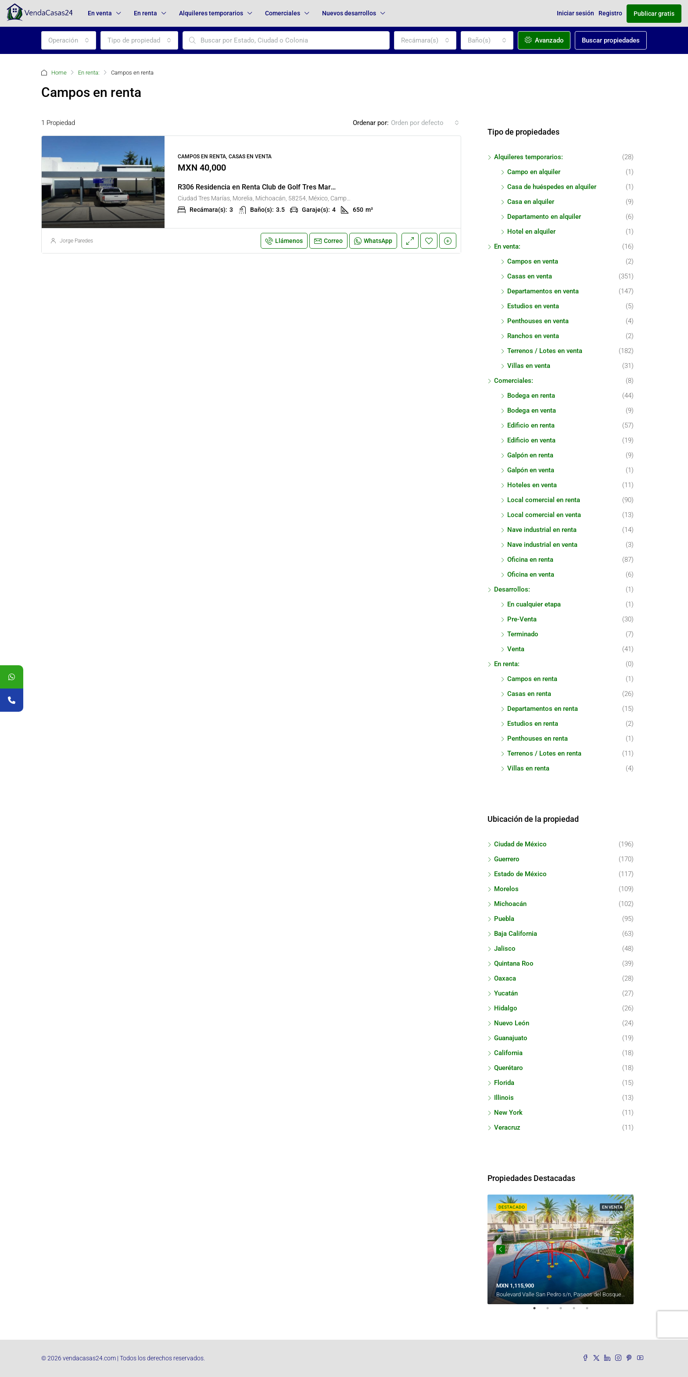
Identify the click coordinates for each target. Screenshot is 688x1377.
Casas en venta (529, 276)
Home (59, 72)
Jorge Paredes (76, 241)
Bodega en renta (531, 396)
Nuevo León (511, 1023)
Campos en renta (532, 679)
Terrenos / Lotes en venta (544, 351)
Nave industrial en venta (542, 545)
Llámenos (284, 241)
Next (620, 1249)
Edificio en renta (531, 425)
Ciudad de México (520, 844)
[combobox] (68, 40)
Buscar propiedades (611, 40)
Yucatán (506, 993)
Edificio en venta (531, 440)
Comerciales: (513, 381)
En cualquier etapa (534, 604)
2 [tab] (552, 1311)
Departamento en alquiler (544, 217)
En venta (100, 13)
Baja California (515, 934)
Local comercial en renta (543, 500)
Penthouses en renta (537, 738)
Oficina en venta (530, 574)
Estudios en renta (532, 724)
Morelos (506, 889)
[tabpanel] (560, 1249)
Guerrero (507, 859)
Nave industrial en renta (542, 530)
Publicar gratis (654, 13)
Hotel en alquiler (531, 231)
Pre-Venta (522, 619)
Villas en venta (528, 366)
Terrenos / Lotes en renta (544, 753)
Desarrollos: (512, 589)
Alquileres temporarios (211, 13)
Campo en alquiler (533, 172)
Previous (500, 1249)
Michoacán (510, 904)
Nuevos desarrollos (349, 13)
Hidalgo (505, 1008)
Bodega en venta (531, 410)
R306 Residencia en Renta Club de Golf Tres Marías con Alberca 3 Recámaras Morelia (313, 187)
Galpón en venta (530, 470)
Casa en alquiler (530, 202)
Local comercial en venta (544, 515)
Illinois (504, 1098)
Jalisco (505, 948)
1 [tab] (538, 1311)
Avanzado (544, 40)
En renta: (89, 72)
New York (508, 1113)
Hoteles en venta (532, 485)
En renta (145, 13)
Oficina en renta (530, 560)
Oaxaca (505, 978)
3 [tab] (565, 1311)
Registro (610, 13)
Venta (515, 649)
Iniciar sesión (575, 13)
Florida (504, 1083)
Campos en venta (532, 261)
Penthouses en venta (538, 321)
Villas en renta (528, 768)
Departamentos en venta (543, 291)
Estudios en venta (533, 306)
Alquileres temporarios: (528, 157)
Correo (328, 241)
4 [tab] (578, 1311)
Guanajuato (510, 1038)
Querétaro (508, 1068)
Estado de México (520, 874)
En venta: (507, 246)
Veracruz (507, 1127)
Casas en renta (529, 694)
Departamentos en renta (542, 709)
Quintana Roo (514, 963)
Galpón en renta (530, 455)
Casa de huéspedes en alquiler (551, 187)
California (508, 1053)
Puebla (504, 919)
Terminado (522, 634)
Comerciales (282, 13)
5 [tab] (591, 1311)
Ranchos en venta (533, 336)
